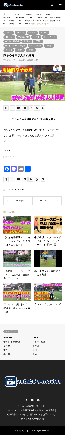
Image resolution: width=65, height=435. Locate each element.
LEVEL (36, 37)
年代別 (9, 50)
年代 (49, 45)
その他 (6, 346)
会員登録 (50, 410)
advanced (20, 32)
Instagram (32, 400)
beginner (32, 32)
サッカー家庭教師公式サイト (31, 406)
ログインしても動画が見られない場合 (25, 410)
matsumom (20, 189)
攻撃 (20, 50)
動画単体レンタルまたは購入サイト (23, 414)
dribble (44, 32)
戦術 (35, 354)
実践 (38, 41)
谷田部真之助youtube (25, 431)
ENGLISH (9, 37)
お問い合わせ (49, 414)
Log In (20, 135)
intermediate (23, 37)
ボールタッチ (50, 37)
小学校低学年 (35, 45)
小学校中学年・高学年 (15, 45)
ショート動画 (39, 341)
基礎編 (27, 41)
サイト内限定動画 (11, 341)
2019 (8, 32)
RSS (38, 400)
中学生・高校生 (12, 41)
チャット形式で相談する (32, 418)
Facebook (26, 400)
